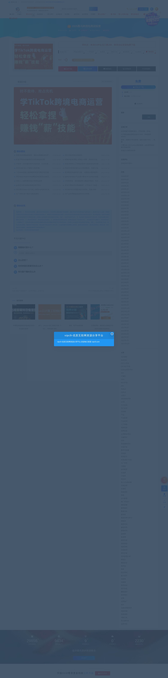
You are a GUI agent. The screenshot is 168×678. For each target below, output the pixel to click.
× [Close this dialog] (112, 333)
